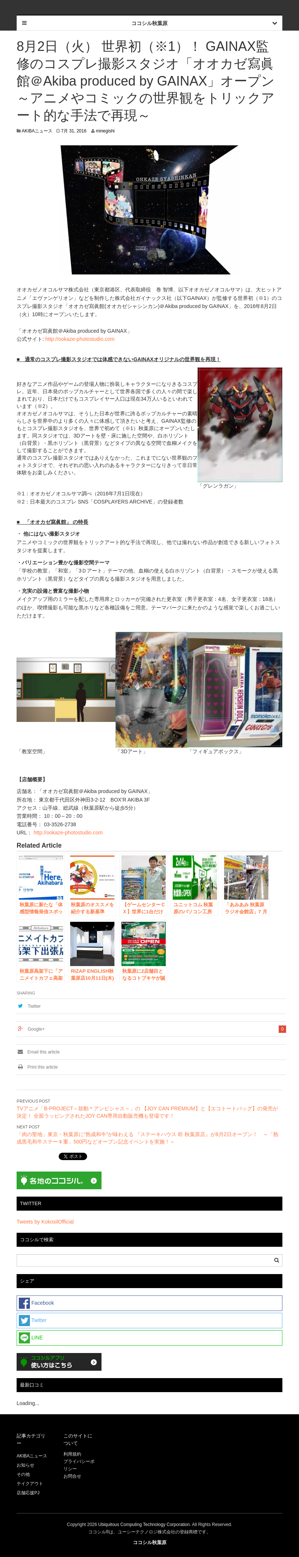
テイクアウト (30, 1483)
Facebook (36, 1303)
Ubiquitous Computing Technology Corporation (144, 1524)
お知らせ (25, 1465)
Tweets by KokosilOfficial (45, 1222)
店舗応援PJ (28, 1492)
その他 (23, 1474)
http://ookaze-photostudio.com (80, 339)
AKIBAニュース (37, 131)
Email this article (38, 1052)
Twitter (34, 1006)
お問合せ (72, 1476)
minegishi (105, 131)
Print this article (37, 1067)
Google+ (36, 1029)
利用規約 (72, 1454)
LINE (31, 1337)
